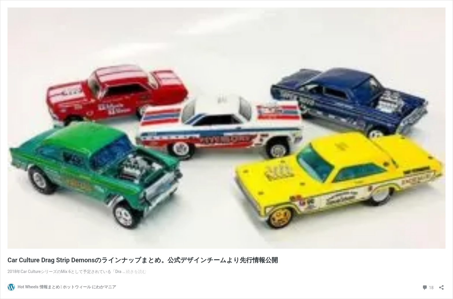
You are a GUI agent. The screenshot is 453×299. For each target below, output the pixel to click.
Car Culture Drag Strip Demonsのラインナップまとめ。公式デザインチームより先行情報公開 (143, 260)
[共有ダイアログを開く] (441, 285)
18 (427, 287)
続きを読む (136, 271)
